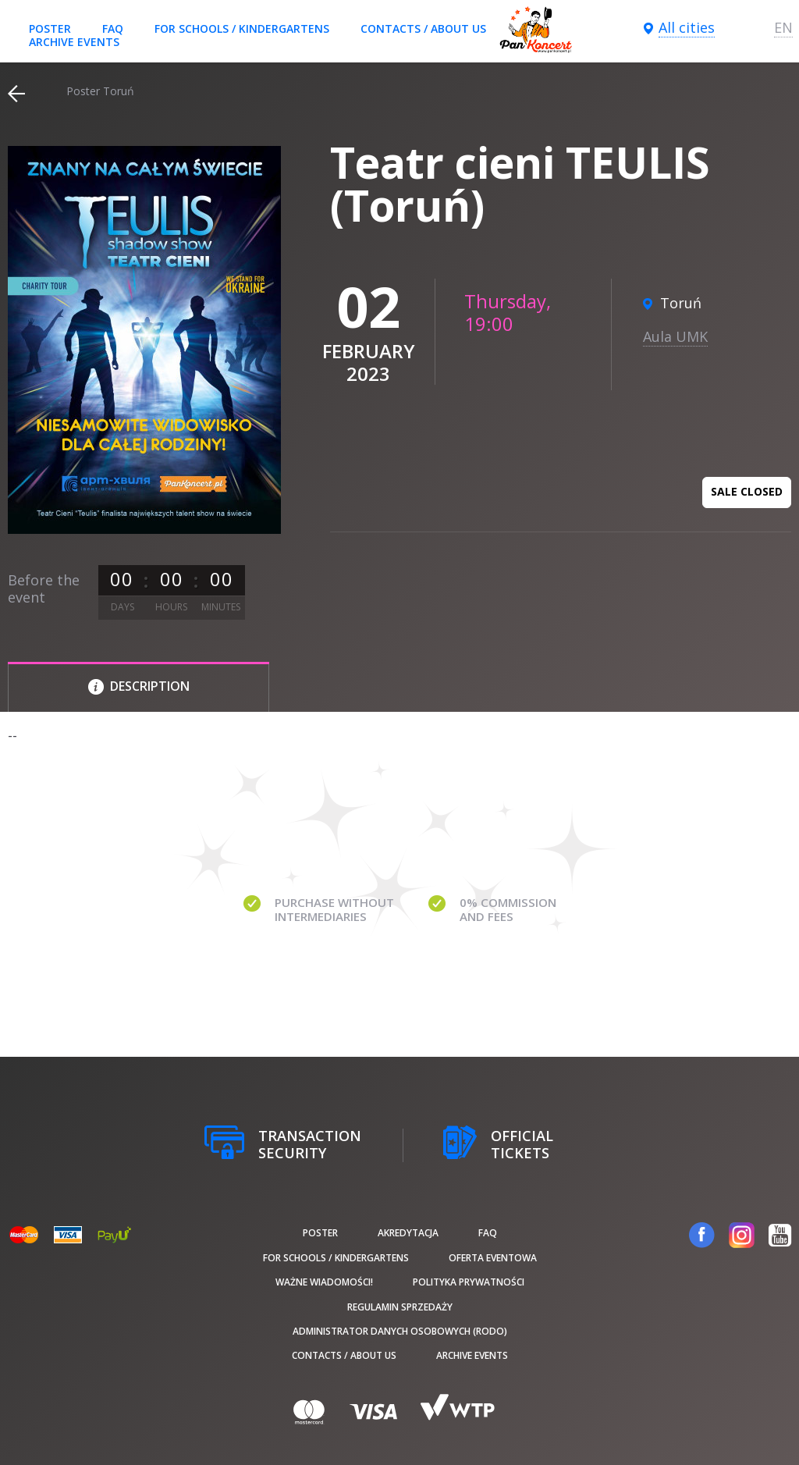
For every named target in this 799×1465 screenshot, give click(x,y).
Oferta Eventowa (493, 1257)
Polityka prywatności (468, 1282)
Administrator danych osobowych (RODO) (400, 1331)
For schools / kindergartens (241, 28)
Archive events (74, 41)
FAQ (112, 28)
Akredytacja (408, 1232)
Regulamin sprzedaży (400, 1307)
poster (50, 28)
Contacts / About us (423, 28)
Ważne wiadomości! (324, 1282)
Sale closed (747, 491)
